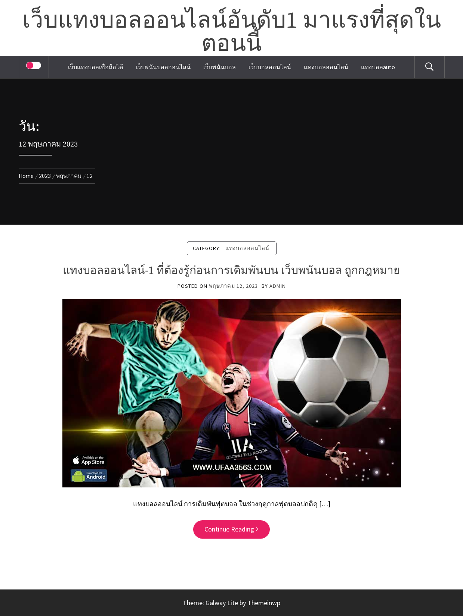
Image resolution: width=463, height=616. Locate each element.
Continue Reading (231, 529)
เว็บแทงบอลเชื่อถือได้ (95, 67)
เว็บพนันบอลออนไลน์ (163, 67)
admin (277, 286)
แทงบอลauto (378, 67)
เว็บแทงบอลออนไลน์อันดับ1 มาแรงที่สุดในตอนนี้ (231, 32)
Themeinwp (263, 602)
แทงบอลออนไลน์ (326, 67)
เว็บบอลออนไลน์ (270, 67)
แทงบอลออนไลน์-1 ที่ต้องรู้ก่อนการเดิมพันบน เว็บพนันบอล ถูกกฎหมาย (231, 271)
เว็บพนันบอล (219, 67)
